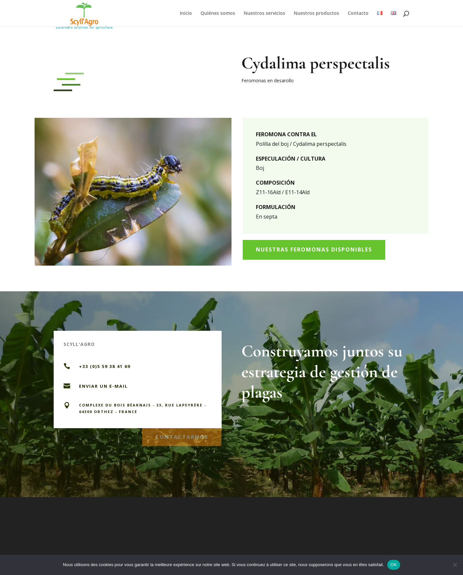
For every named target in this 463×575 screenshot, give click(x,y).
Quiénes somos (218, 13)
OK (394, 564)
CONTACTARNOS (181, 435)
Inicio (186, 13)
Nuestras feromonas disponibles (314, 249)
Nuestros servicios (264, 13)
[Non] (454, 565)
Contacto (358, 13)
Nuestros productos (316, 13)
